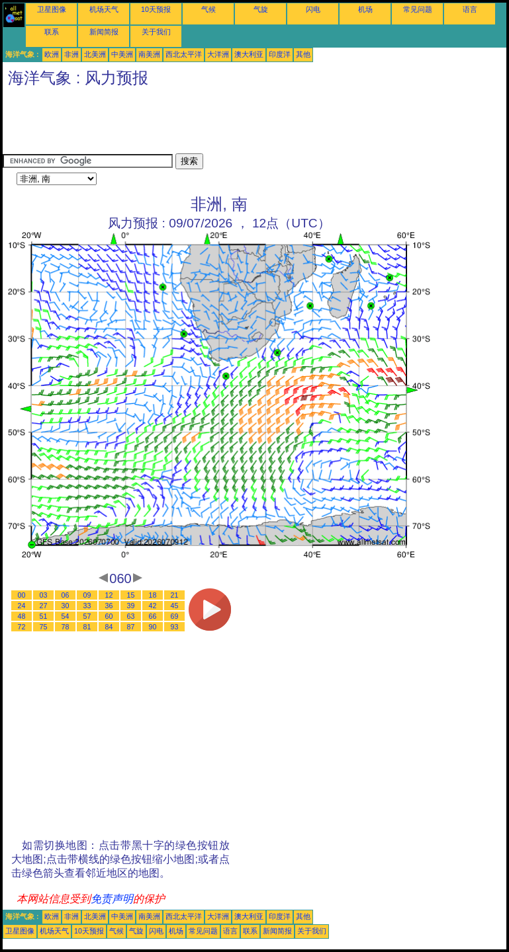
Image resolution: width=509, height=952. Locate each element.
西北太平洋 (183, 54)
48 (22, 616)
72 (22, 627)
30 (65, 606)
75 (44, 627)
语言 (470, 9)
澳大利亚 (248, 54)
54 (65, 616)
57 (87, 616)
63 (131, 616)
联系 (51, 32)
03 (44, 595)
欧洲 (51, 54)
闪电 (313, 9)
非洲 (71, 54)
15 (131, 595)
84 (109, 627)
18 (153, 595)
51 (44, 616)
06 (65, 595)
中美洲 (122, 54)
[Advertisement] (244, 123)
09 (87, 595)
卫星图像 (51, 9)
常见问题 (417, 9)
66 (153, 616)
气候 (208, 9)
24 (22, 606)
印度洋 (280, 54)
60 (109, 616)
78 (65, 627)
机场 (365, 9)
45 (175, 606)
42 (153, 606)
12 (109, 595)
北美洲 (95, 54)
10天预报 (156, 9)
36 (109, 606)
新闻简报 (103, 32)
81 (87, 627)
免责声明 (112, 898)
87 (131, 627)
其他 (303, 54)
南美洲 (149, 54)
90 (153, 627)
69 (175, 616)
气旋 (261, 9)
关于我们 (156, 32)
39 (131, 606)
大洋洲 (218, 54)
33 (87, 606)
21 (175, 595)
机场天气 (103, 9)
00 (22, 595)
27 (44, 606)
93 (175, 627)
